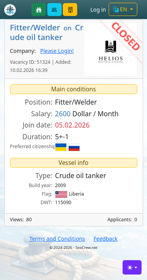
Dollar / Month (87, 113)
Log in (98, 9)
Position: (38, 102)
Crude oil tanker (80, 175)
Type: (43, 175)
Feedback (105, 238)
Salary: (41, 113)
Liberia (69, 194)
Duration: (37, 136)
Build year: (40, 185)
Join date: (37, 125)
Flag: (47, 194)
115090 (63, 202)
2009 (60, 185)
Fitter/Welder (76, 102)
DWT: (46, 202)
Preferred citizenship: (31, 146)
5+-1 (62, 136)
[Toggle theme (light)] (132, 267)
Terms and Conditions (57, 238)
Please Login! (57, 50)
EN (121, 9)
